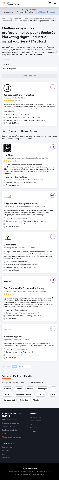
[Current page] (27, 366)
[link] (50, 3)
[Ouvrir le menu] (54, 3)
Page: (21, 366)
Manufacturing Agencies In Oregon (14, 21)
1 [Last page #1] (34, 366)
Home (4, 18)
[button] (29, 69)
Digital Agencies (15, 18)
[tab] (6, 376)
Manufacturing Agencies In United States (39, 18)
